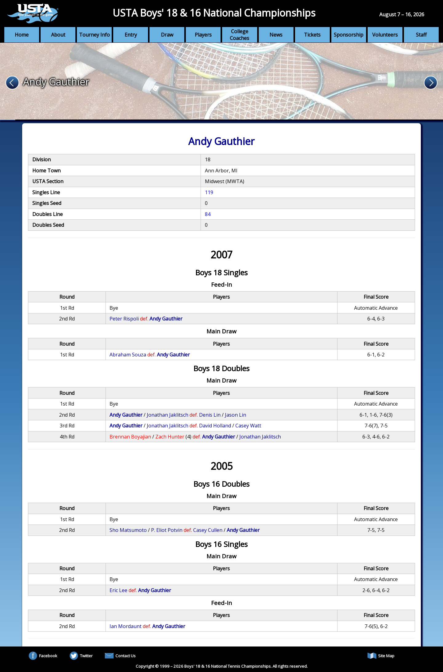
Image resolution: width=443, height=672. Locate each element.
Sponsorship (348, 34)
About (58, 34)
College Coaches (239, 34)
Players (203, 34)
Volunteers (385, 34)
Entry (131, 34)
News (275, 34)
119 (209, 192)
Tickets (312, 34)
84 (207, 214)
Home (22, 34)
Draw (167, 34)
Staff (421, 34)
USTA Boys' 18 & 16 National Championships (214, 12)
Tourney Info (94, 34)
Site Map (380, 655)
